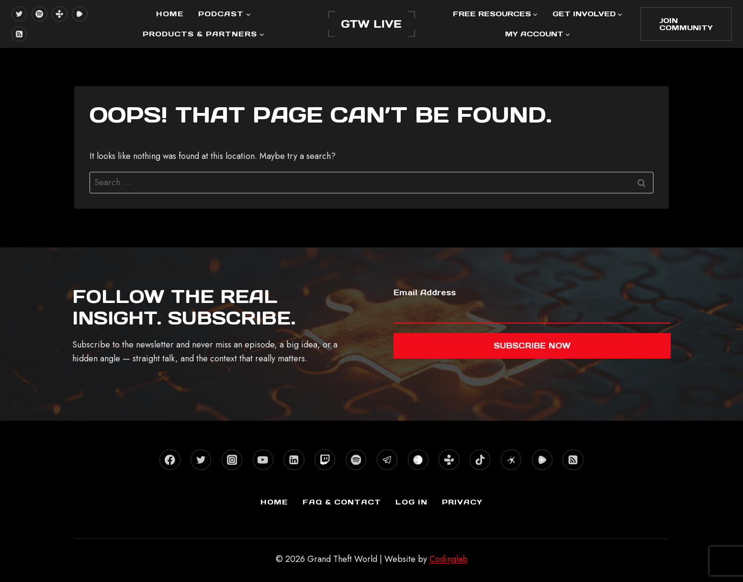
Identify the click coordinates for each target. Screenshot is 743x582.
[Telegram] (387, 459)
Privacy (462, 501)
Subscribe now (532, 345)
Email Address (425, 292)
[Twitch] (325, 459)
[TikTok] (480, 459)
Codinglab (448, 559)
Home (170, 13)
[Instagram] (232, 459)
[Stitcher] (418, 459)
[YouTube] (263, 459)
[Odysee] (511, 459)
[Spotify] (39, 14)
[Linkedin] (293, 459)
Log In (411, 501)
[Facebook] (169, 459)
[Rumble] (79, 14)
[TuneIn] (59, 14)
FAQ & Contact (342, 501)
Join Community (686, 24)
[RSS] (19, 34)
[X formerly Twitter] (19, 14)
